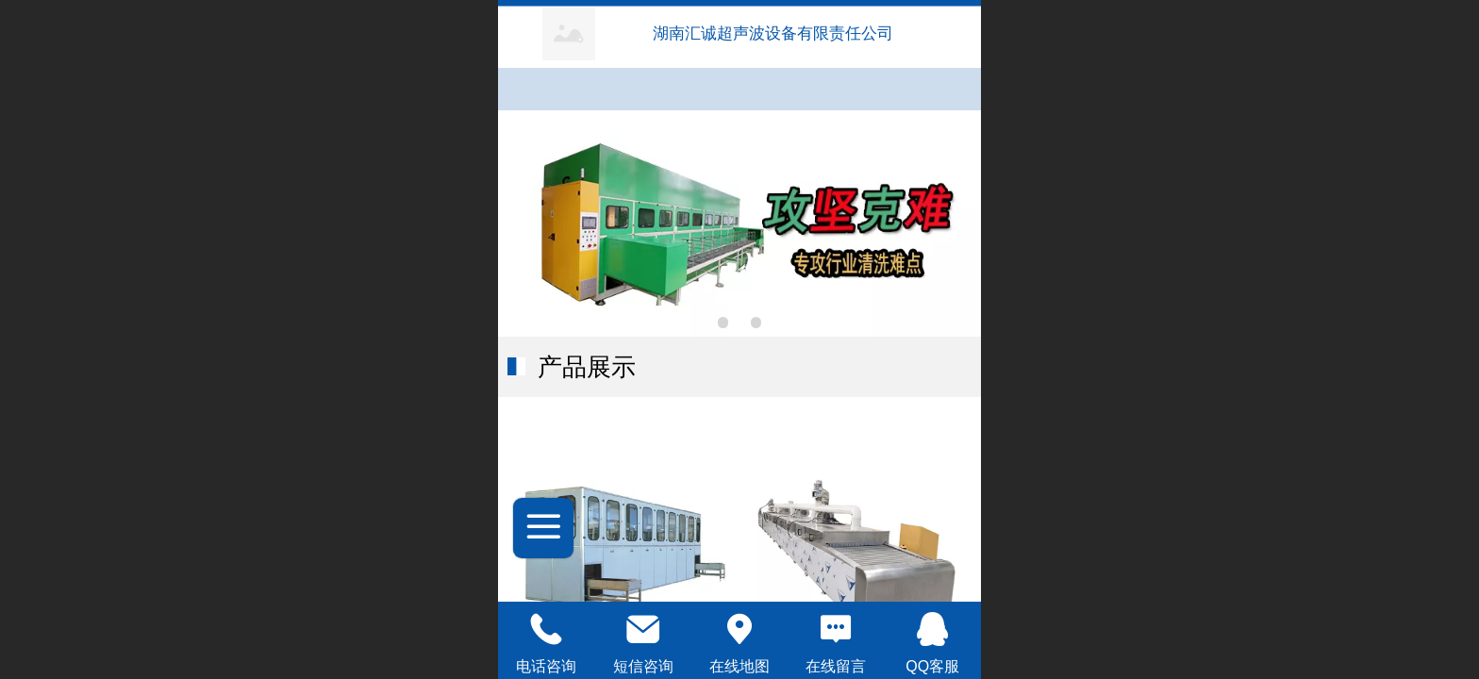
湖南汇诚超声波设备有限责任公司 (775, 33)
